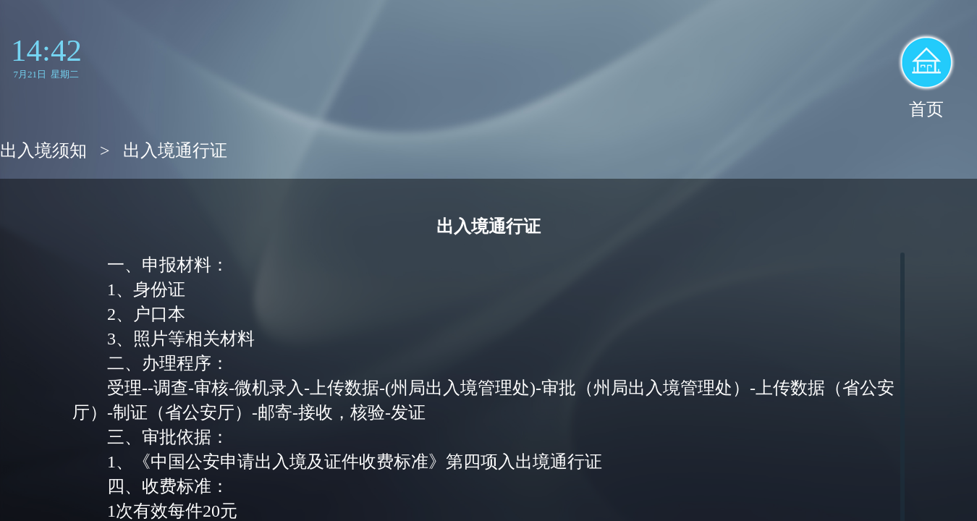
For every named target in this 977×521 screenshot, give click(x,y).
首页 (926, 109)
